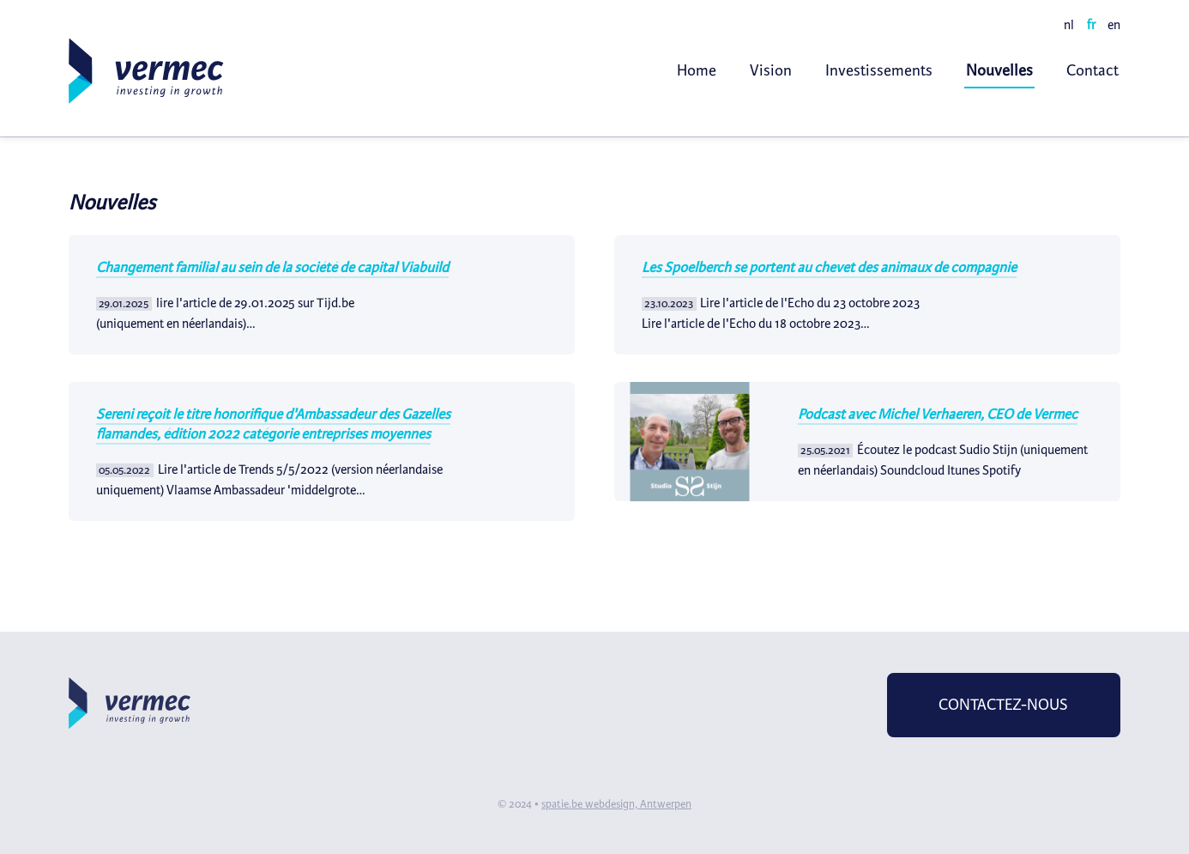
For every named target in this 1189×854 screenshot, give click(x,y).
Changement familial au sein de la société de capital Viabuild (272, 267)
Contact (1092, 70)
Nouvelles (999, 70)
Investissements (878, 70)
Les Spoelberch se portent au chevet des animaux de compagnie (829, 267)
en (1114, 25)
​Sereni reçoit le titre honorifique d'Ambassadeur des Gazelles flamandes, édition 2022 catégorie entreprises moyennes (273, 424)
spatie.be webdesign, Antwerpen (616, 804)
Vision (771, 70)
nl (1069, 25)
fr (1091, 25)
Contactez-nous (1003, 704)
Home (696, 70)
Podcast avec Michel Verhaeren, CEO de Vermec (937, 414)
